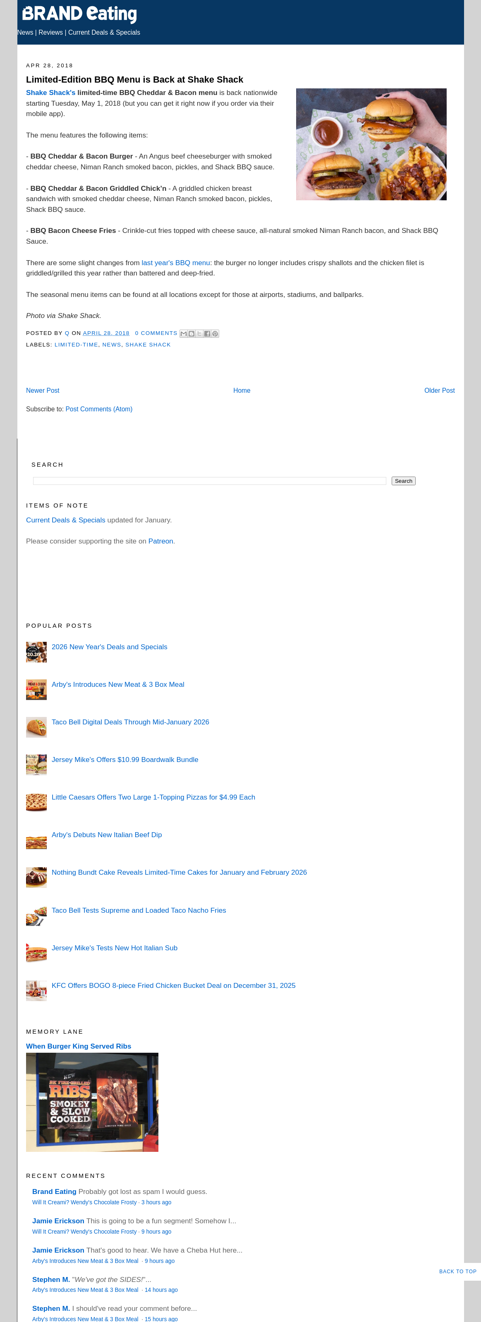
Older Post (439, 390)
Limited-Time (76, 345)
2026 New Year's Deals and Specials (110, 647)
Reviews (50, 32)
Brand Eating (54, 1191)
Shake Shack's (50, 92)
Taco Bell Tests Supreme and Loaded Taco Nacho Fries (139, 910)
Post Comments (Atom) (98, 409)
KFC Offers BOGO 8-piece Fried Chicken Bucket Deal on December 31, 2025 (174, 985)
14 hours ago (161, 1290)
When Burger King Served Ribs (79, 1046)
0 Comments (156, 333)
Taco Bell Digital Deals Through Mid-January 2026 (130, 722)
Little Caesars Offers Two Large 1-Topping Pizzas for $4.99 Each (153, 797)
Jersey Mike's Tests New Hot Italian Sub (114, 948)
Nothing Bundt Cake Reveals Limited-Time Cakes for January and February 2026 (179, 872)
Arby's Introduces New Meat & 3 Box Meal (118, 684)
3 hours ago (156, 1202)
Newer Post (43, 390)
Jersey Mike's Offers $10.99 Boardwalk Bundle (125, 759)
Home (242, 390)
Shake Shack (148, 345)
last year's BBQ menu (176, 263)
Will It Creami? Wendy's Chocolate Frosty (84, 1202)
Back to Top (458, 1272)
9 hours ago (156, 1232)
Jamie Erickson (58, 1221)
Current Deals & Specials (104, 32)
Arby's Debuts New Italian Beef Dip (107, 835)
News (25, 32)
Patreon (160, 541)
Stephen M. (51, 1279)
